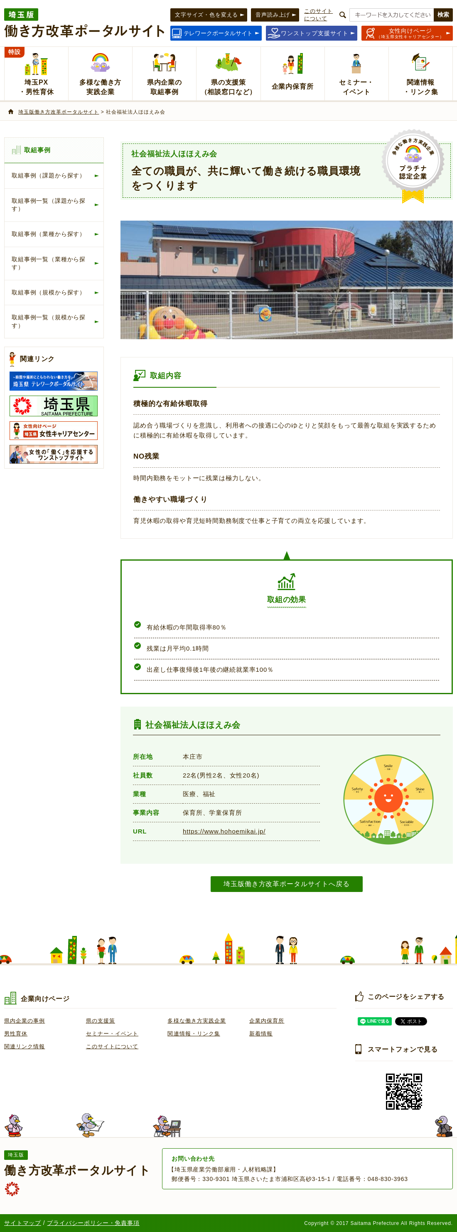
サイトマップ (22, 1223)
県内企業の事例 (24, 1021)
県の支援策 (100, 1021)
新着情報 (261, 1033)
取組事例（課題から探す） (49, 175)
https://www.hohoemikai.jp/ (224, 831)
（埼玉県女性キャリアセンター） (410, 33)
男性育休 (15, 1033)
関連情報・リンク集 (193, 1033)
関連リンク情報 (24, 1046)
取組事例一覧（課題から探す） (49, 204)
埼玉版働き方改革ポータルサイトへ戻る (286, 883)
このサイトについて (112, 1046)
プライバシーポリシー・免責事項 (93, 1223)
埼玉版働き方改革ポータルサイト (58, 112)
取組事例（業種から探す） (49, 234)
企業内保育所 (266, 1021)
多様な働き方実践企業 (196, 1021)
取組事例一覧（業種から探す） (49, 263)
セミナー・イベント (112, 1033)
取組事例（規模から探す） (49, 292)
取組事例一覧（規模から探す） (49, 321)
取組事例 (37, 149)
